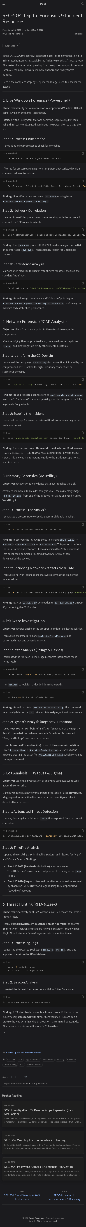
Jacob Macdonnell (14, 33)
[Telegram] (21, 1077)
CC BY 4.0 (30, 1083)
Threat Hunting (10, 1064)
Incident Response (33, 1052)
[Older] (22, 1196)
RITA (21, 1064)
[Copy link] (25, 1077)
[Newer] (64, 1196)
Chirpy (39, 1221)
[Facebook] (16, 1077)
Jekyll (54, 1221)
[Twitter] (11, 1077)
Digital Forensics (33, 1059)
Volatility (60, 1059)
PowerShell (48, 1059)
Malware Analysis (34, 1064)
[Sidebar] (3, 4)
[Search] (82, 4)
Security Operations (15, 1052)
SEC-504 (11, 1059)
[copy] (82, 153)
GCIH (20, 1059)
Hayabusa (71, 1059)
